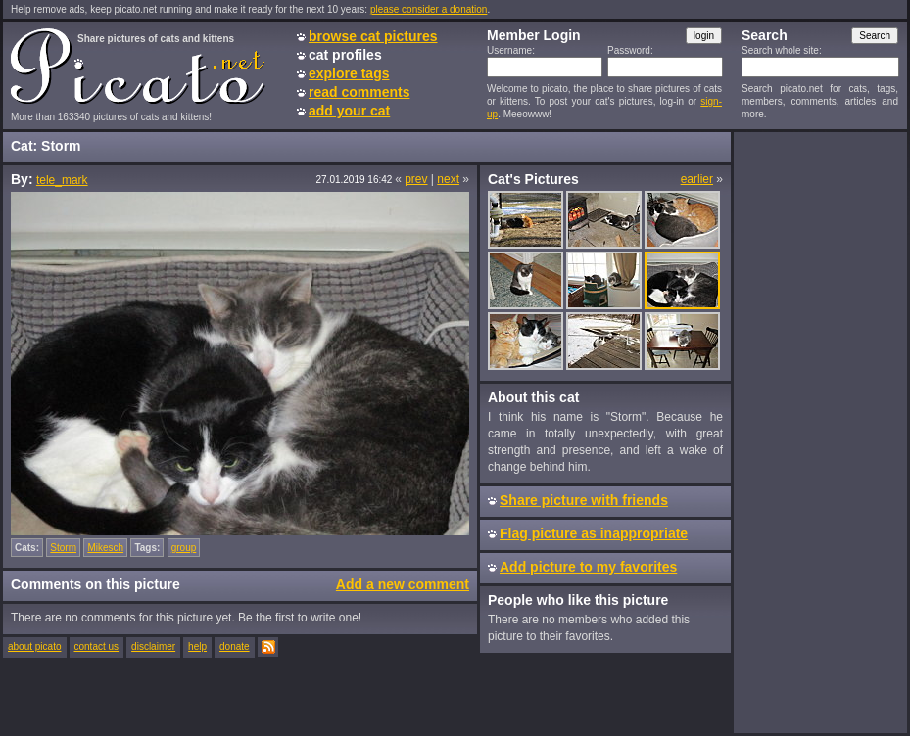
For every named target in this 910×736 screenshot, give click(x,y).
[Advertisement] (820, 431)
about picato (35, 646)
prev (416, 179)
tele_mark (62, 180)
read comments (359, 92)
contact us (97, 646)
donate (234, 646)
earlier (697, 179)
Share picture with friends (584, 500)
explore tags (349, 73)
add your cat (349, 110)
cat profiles (345, 55)
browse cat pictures (373, 36)
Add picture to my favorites (588, 567)
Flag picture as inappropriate (594, 533)
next (448, 179)
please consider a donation (429, 9)
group (184, 547)
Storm (63, 547)
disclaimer (153, 646)
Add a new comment (402, 584)
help (197, 646)
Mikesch (105, 547)
